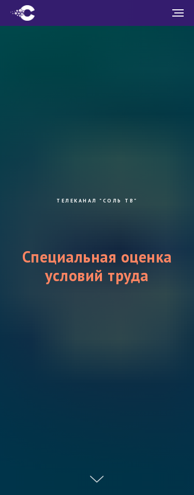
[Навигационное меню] (178, 13)
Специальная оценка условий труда (97, 265)
